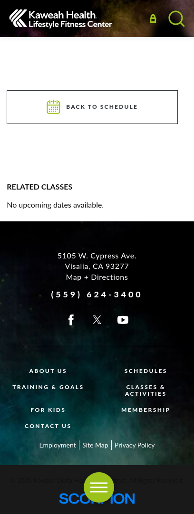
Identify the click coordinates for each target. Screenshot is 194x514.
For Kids (48, 409)
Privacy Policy (135, 445)
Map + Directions (97, 276)
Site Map (95, 445)
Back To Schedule (92, 107)
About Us (48, 370)
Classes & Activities (145, 390)
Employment (57, 445)
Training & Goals (48, 386)
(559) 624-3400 (97, 294)
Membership (145, 409)
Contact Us (48, 425)
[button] (99, 487)
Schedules (146, 370)
